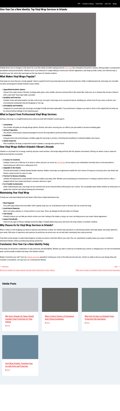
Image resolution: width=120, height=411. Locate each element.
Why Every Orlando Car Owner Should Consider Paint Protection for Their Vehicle (29, 268)
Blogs (115, 4)
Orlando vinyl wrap (33, 257)
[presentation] (20, 300)
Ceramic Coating (87, 4)
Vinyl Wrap (99, 4)
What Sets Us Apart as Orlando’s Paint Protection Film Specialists (91, 268)
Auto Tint (108, 4)
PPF (79, 4)
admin (8, 325)
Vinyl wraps (61, 162)
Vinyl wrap (68, 68)
